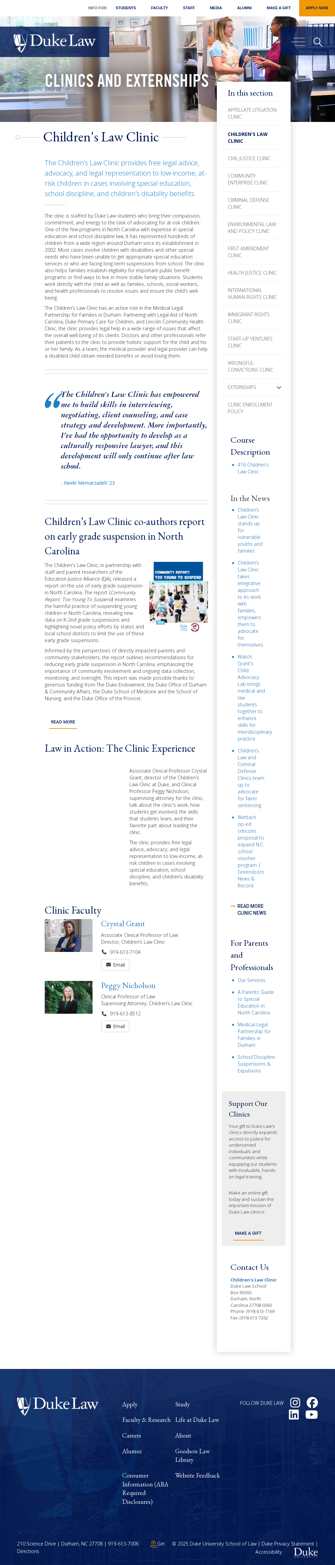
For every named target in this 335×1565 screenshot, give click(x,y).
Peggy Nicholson (128, 984)
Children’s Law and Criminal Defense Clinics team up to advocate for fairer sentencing (251, 777)
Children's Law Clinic (248, 137)
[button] (279, 387)
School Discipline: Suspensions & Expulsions (257, 1064)
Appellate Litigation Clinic (252, 113)
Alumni (244, 8)
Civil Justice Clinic (249, 158)
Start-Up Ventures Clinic (250, 342)
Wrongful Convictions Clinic (251, 366)
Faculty (159, 8)
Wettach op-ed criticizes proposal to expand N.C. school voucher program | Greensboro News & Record (251, 851)
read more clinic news (251, 909)
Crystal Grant (123, 922)
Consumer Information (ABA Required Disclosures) (145, 1488)
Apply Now (317, 8)
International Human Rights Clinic (252, 293)
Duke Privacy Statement (288, 1543)
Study (182, 1404)
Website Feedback (197, 1475)
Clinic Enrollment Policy (250, 408)
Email (115, 963)
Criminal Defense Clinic (248, 203)
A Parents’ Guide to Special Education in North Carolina (256, 1002)
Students (126, 8)
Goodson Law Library (192, 1455)
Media (216, 8)
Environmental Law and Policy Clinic (252, 227)
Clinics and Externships (127, 83)
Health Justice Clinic (252, 272)
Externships (242, 387)
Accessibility (268, 1552)
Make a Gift (279, 8)
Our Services (251, 980)
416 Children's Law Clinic (253, 468)
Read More (63, 721)
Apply (130, 1404)
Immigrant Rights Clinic (249, 317)
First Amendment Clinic (248, 252)
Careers (131, 1435)
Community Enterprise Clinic (248, 179)
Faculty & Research (146, 1420)
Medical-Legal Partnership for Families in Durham (254, 1034)
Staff (189, 8)
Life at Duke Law (197, 1420)
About (183, 1435)
